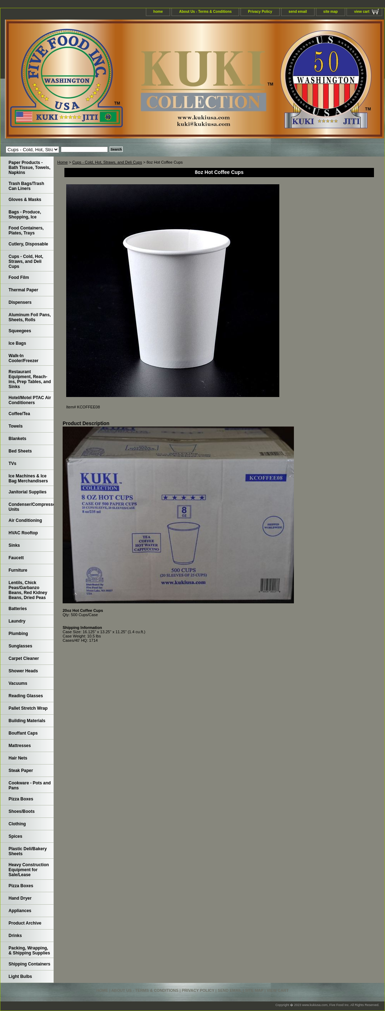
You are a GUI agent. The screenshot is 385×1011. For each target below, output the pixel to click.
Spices (15, 836)
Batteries (18, 608)
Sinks (14, 545)
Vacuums (18, 683)
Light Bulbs (20, 976)
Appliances (20, 910)
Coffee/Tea (19, 413)
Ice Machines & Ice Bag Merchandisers (28, 478)
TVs (12, 463)
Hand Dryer (20, 898)
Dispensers (20, 302)
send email (298, 12)
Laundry (17, 621)
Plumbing (18, 633)
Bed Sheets (20, 451)
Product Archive (25, 923)
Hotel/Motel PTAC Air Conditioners (30, 400)
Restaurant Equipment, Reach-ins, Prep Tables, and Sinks (30, 379)
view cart (361, 12)
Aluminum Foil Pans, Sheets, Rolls (30, 317)
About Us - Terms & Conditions (205, 12)
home (158, 12)
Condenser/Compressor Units (31, 507)
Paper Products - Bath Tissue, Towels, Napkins (30, 167)
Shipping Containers (29, 964)
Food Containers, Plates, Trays (26, 230)
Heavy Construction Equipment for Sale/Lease (29, 869)
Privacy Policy (260, 12)
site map (330, 12)
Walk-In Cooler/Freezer (23, 358)
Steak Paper (21, 770)
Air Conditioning (25, 520)
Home (62, 162)
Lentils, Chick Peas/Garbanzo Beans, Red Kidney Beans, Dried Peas (28, 590)
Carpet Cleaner (24, 658)
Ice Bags (17, 343)
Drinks (15, 935)
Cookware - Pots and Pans (30, 785)
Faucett (16, 557)
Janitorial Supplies (28, 491)
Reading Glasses (26, 695)
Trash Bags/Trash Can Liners (26, 186)
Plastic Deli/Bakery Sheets (28, 851)
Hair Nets (18, 758)
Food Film (19, 277)
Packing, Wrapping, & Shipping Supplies (29, 951)
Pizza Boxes (21, 798)
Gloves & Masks (25, 199)
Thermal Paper (23, 289)
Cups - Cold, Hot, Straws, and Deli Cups (107, 162)
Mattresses (20, 745)
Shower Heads (23, 670)
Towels (16, 426)
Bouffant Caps (23, 733)
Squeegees (20, 330)
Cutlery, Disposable (28, 244)
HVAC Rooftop (23, 532)
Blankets (17, 438)
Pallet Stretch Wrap (28, 708)
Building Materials (27, 720)
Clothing (17, 823)
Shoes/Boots (22, 811)
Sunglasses (20, 646)
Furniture (18, 570)
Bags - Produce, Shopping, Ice (25, 214)
